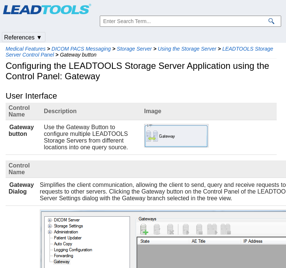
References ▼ (23, 37)
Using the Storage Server (187, 49)
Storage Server (134, 49)
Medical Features (25, 49)
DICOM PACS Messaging (81, 49)
